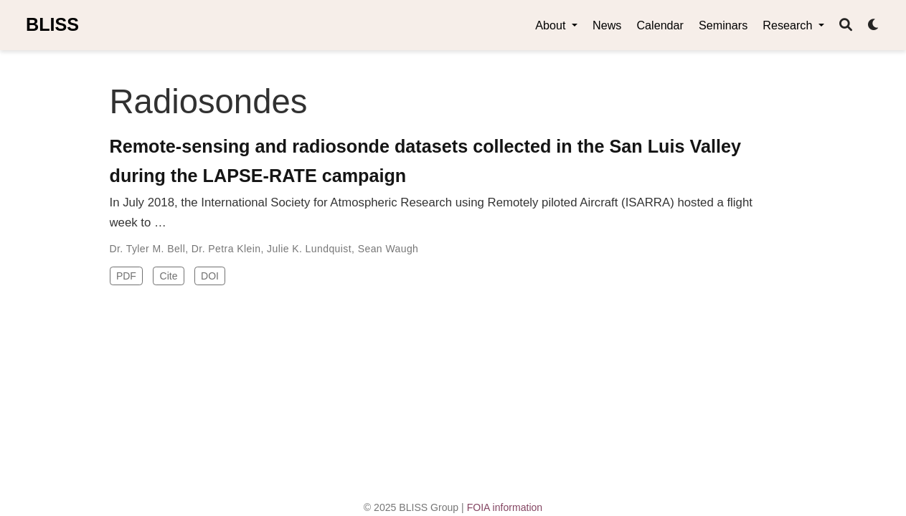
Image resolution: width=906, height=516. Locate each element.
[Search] (845, 25)
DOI (210, 276)
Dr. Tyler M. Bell (148, 248)
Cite (169, 276)
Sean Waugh (388, 248)
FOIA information (505, 507)
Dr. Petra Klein (226, 248)
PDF (126, 276)
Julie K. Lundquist (309, 248)
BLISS (52, 24)
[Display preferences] (873, 25)
